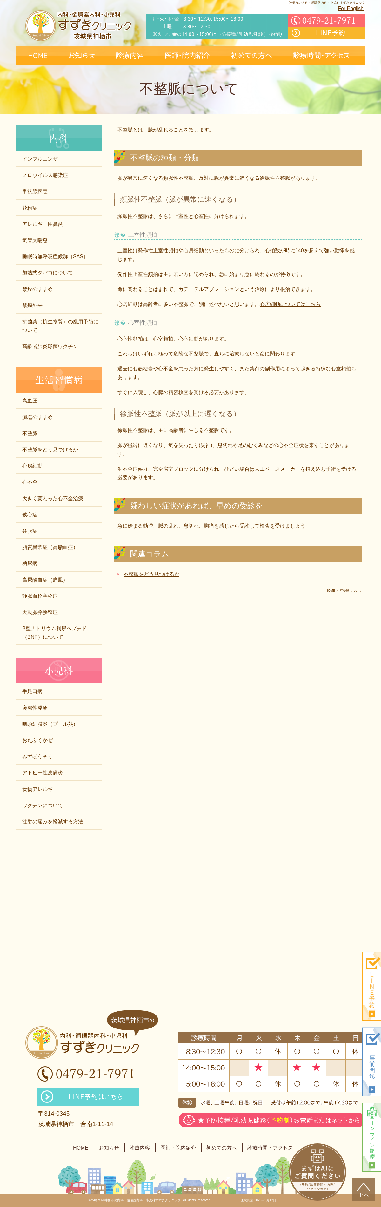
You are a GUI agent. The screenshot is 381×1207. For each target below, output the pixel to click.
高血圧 (29, 400)
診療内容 (140, 1147)
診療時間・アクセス (270, 1147)
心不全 (29, 482)
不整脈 (29, 433)
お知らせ (109, 1147)
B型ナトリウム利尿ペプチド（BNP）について (54, 633)
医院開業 (247, 1200)
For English (351, 8)
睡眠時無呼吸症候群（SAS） (55, 256)
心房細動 (32, 466)
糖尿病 (29, 563)
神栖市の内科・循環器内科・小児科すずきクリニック (142, 1200)
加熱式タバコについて (47, 272)
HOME (80, 1147)
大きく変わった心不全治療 (52, 498)
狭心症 (29, 514)
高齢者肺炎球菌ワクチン (50, 346)
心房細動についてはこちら (290, 304)
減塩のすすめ (37, 417)
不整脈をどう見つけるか (151, 574)
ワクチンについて (42, 805)
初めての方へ (221, 1147)
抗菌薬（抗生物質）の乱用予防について (60, 326)
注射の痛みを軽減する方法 (52, 821)
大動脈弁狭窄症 (40, 612)
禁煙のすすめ (37, 289)
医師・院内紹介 (178, 1147)
